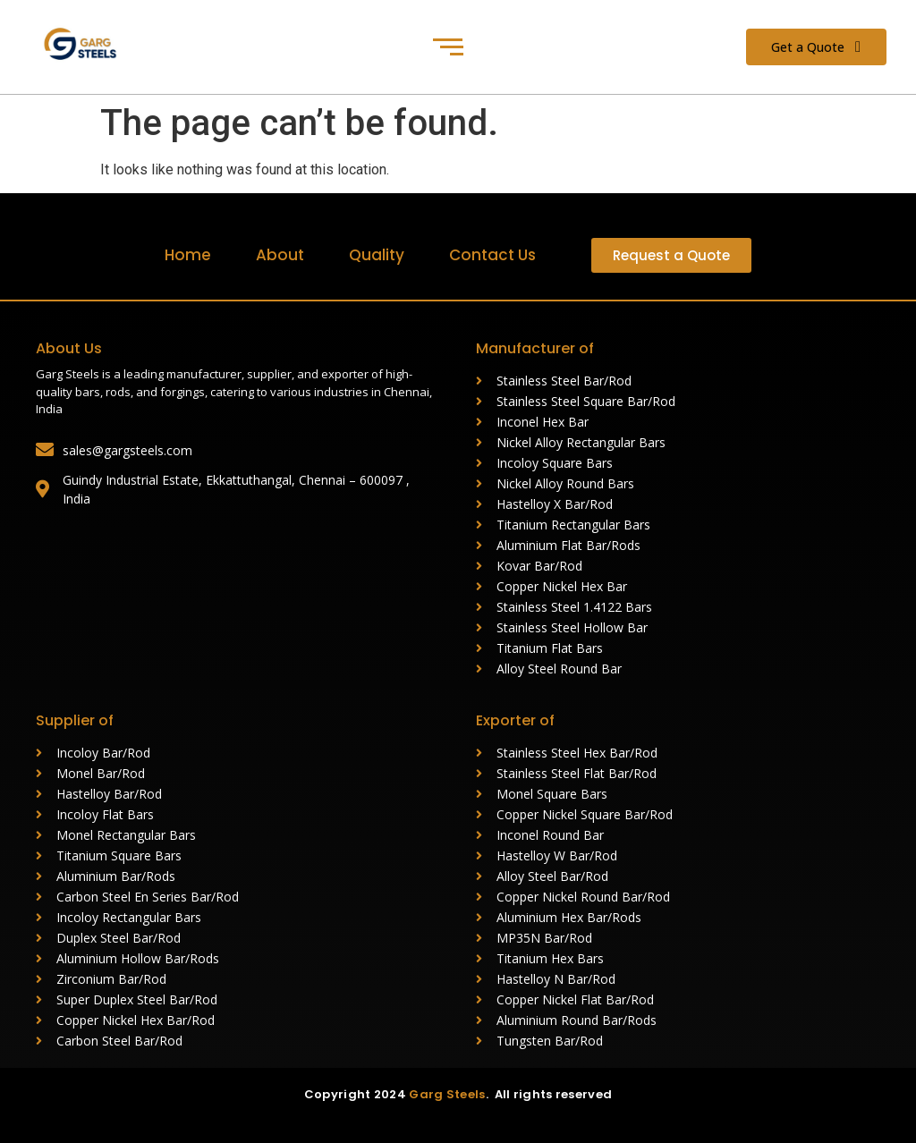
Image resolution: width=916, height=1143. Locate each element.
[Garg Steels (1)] (87, 44)
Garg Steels (447, 1094)
